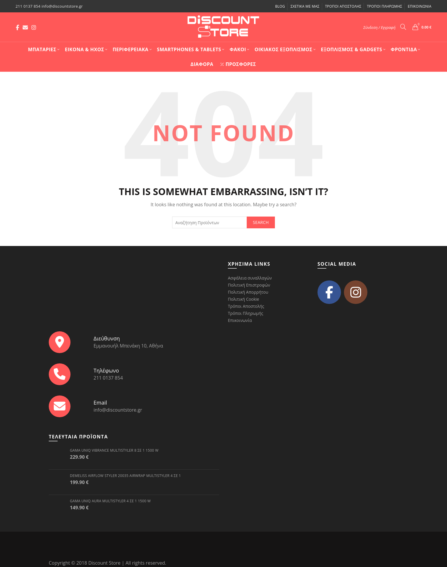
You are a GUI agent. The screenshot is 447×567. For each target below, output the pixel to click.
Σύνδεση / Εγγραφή (379, 27)
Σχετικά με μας (304, 6)
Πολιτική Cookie (243, 299)
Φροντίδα (404, 49)
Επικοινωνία (419, 6)
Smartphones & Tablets (189, 49)
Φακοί (238, 49)
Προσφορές (238, 64)
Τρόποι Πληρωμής (384, 6)
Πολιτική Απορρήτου (248, 292)
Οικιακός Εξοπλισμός (283, 49)
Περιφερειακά (130, 49)
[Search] (403, 26)
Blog (280, 6)
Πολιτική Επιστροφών (249, 285)
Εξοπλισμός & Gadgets (351, 49)
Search (261, 222)
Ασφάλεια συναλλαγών (250, 278)
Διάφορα (201, 64)
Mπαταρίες (42, 49)
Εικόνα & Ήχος (84, 49)
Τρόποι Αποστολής (343, 6)
